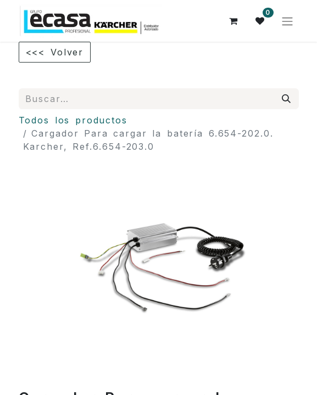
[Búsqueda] (287, 98)
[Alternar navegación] (287, 21)
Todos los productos (73, 120)
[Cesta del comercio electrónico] (234, 21)
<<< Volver (55, 52)
